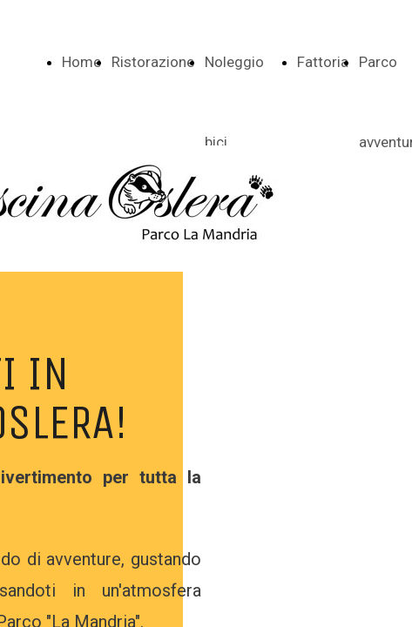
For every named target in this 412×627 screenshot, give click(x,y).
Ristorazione (152, 62)
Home (81, 62)
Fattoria (322, 62)
